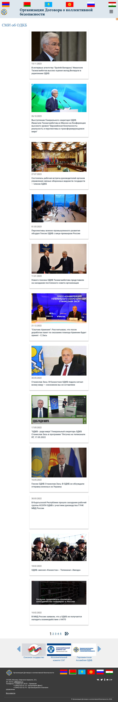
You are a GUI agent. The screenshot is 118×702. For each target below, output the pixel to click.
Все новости (10, 693)
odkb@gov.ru (18, 682)
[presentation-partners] (18, 649)
